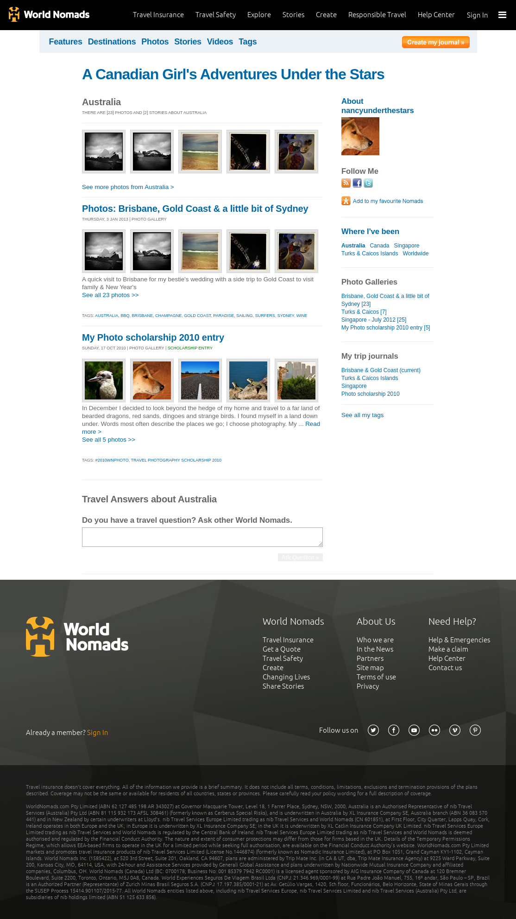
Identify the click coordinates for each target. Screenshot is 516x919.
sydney (285, 315)
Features (65, 41)
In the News (375, 649)
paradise (223, 315)
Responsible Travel (377, 15)
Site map (370, 668)
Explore (259, 15)
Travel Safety (215, 15)
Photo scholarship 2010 (370, 394)
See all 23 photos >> (110, 295)
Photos (155, 41)
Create (326, 15)
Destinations (112, 41)
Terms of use (376, 677)
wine (302, 315)
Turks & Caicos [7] (364, 312)
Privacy (368, 686)
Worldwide (415, 253)
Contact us (445, 668)
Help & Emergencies (459, 640)
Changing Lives (286, 677)
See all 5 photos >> (108, 439)
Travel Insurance (158, 15)
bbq (124, 315)
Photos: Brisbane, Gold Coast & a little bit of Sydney (195, 208)
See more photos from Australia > (128, 187)
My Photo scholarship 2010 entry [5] (385, 327)
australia (106, 315)
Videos (220, 41)
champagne (168, 315)
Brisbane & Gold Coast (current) (381, 370)
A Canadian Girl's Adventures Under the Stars (233, 74)
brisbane (142, 315)
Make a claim (448, 649)
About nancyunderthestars (377, 106)
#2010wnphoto (112, 460)
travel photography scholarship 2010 (176, 460)
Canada (379, 245)
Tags (248, 41)
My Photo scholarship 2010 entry (153, 337)
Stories (293, 15)
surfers (265, 315)
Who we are (375, 640)
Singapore (407, 245)
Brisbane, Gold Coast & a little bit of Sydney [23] (385, 300)
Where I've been (370, 231)
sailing (244, 315)
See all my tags (362, 415)
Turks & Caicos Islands (369, 253)
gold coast (197, 315)
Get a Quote (282, 649)
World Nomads (48, 15)
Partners (370, 658)
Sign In (477, 15)
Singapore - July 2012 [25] (373, 320)
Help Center (436, 15)
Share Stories (283, 686)
